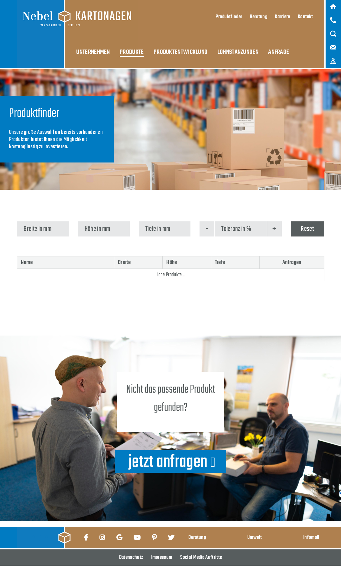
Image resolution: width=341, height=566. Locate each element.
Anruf (333, 19)
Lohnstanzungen (232, 48)
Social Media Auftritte (201, 557)
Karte (333, 56)
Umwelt (254, 537)
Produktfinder (229, 14)
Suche (333, 31)
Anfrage (271, 48)
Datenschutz (131, 557)
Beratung (258, 14)
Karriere (282, 14)
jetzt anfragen (167, 461)
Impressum (161, 557)
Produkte (131, 48)
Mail (333, 44)
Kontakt (305, 14)
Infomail (311, 537)
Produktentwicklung (177, 48)
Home (333, 6)
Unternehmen (94, 48)
